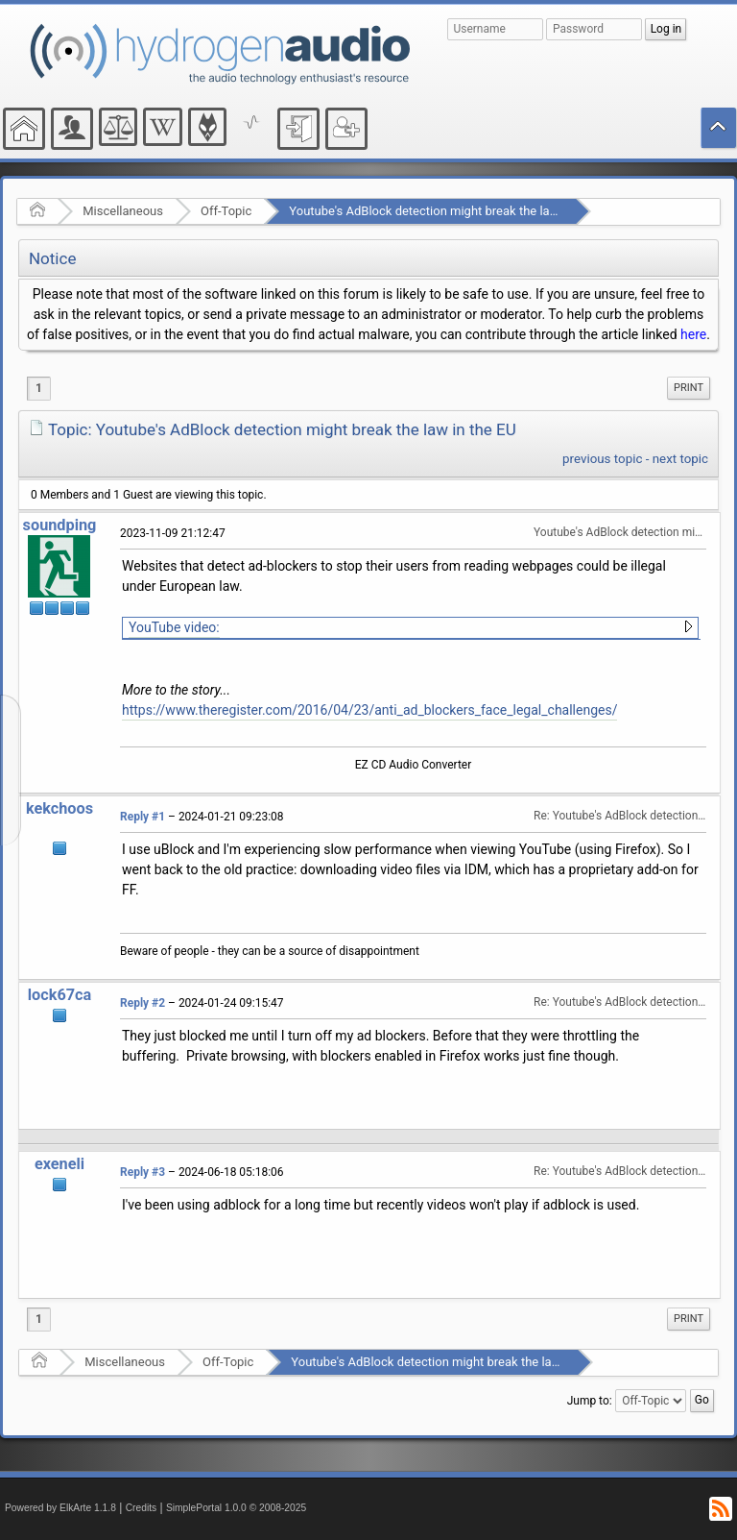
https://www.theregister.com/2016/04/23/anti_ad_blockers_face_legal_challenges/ (369, 710)
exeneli (59, 1164)
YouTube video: (174, 627)
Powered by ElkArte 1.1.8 (60, 1508)
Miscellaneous (123, 211)
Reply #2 (142, 1003)
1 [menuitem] (39, 388)
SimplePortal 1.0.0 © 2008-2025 (236, 1508)
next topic (680, 459)
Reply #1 (142, 816)
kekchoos (59, 808)
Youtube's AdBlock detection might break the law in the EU (449, 211)
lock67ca (60, 995)
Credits (141, 1508)
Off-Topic (226, 211)
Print (688, 387)
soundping (60, 525)
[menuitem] (688, 388)
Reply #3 (142, 1172)
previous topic (602, 459)
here (693, 334)
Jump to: (589, 1400)
